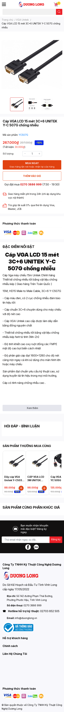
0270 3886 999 (31, 184)
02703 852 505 (49, 611)
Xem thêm (32, 408)
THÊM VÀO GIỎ (32, 175)
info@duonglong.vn (26, 618)
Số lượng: (8, 153)
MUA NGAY (32, 165)
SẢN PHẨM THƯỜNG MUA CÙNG (27, 446)
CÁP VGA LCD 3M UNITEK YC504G (35, 480)
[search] (59, 12)
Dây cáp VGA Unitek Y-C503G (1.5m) (14, 480)
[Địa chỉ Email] (32, 539)
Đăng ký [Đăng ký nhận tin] (56, 539)
